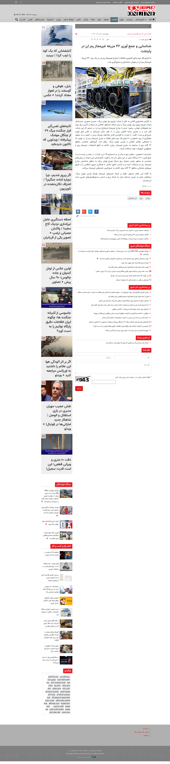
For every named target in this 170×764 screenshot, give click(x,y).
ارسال (79, 391)
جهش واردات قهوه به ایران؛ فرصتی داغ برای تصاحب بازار (51, 651)
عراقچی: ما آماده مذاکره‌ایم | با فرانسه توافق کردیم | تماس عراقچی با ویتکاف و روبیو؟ (118, 316)
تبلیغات (145, 738)
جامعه (106, 19)
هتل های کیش (54, 715)
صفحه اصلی (147, 34)
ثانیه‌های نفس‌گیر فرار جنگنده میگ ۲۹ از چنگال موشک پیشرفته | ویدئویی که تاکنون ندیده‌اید (115, 325)
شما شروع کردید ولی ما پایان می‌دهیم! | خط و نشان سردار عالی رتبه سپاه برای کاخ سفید (116, 308)
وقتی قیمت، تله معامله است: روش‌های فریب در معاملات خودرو (50, 569)
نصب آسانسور (53, 679)
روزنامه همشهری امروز (148, 2)
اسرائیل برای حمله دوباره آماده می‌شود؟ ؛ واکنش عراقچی (128, 312)
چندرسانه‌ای (39, 19)
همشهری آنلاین (140, 11)
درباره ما (145, 731)
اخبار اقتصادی (137, 34)
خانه (152, 19)
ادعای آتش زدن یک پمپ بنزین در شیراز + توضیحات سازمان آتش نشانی (123, 320)
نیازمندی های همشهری (132, 2)
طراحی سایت (49, 703)
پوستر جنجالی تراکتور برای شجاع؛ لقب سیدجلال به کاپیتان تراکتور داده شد (122, 258)
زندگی (86, 19)
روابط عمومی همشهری (103, 2)
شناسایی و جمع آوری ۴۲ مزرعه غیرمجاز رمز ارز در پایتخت (116, 48)
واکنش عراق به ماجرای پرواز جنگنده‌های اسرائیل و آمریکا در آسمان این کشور (121, 303)
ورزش (58, 19)
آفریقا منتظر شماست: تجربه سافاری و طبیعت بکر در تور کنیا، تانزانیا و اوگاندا (50, 638)
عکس (30, 19)
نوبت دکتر (51, 697)
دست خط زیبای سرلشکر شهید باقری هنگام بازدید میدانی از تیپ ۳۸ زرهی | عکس (119, 271)
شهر (99, 19)
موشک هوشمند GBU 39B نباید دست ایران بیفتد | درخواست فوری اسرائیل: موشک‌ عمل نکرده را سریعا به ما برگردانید (50, 497)
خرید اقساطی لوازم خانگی (58, 702)
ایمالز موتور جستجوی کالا (61, 700)
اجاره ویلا (57, 688)
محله (93, 19)
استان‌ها (50, 19)
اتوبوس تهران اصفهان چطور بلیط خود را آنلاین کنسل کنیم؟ (50, 603)
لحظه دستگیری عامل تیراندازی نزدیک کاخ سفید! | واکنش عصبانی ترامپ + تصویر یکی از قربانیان (57, 228)
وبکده (50, 688)
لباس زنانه (66, 691)
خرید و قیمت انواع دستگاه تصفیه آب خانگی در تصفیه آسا (51, 615)
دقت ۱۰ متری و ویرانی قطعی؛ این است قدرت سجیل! (58, 464)
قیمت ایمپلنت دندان (57, 685)
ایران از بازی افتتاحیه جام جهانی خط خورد (134, 263)
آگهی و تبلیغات (117, 2)
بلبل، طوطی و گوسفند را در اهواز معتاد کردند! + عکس (57, 91)
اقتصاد (114, 19)
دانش (78, 19)
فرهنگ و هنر (69, 19)
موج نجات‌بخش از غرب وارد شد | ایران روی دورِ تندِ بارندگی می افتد (124, 333)
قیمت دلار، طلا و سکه (140, 734)
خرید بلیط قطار (54, 706)
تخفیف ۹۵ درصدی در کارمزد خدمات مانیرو (51, 556)
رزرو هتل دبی (65, 679)
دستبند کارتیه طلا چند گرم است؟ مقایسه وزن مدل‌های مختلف (50, 580)
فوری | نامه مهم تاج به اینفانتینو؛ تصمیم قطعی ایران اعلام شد (126, 267)
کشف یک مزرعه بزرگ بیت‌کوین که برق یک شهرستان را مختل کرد (125, 345)
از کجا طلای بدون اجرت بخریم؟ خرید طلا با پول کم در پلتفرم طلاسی (50, 626)
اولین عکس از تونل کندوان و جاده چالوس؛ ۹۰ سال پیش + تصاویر (58, 275)
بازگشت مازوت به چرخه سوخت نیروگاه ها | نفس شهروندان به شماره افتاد (122, 238)
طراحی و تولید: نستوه (86, 760)
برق (141, 198)
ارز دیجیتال (132, 198)
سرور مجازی (56, 691)
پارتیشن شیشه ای (51, 694)
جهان (122, 19)
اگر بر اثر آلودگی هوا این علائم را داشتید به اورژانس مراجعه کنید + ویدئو (58, 368)
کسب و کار (21, 19)
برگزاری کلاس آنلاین (56, 712)
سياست (130, 19)
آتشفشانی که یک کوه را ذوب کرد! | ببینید (57, 53)
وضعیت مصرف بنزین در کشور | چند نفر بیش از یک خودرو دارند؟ (125, 230)
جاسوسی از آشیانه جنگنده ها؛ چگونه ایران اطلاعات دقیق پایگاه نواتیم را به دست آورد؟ (117, 329)
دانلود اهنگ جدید (63, 682)
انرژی (129, 34)
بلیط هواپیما (65, 706)
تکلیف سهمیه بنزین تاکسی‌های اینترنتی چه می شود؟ (129, 234)
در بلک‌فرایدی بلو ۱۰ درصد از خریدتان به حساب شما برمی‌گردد (51, 663)
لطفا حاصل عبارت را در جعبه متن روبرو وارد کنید (133, 380)
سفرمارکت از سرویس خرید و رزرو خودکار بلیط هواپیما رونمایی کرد (50, 592)
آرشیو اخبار (139, 19)
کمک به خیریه (58, 709)
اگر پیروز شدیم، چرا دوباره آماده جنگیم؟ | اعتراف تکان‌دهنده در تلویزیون (57, 182)
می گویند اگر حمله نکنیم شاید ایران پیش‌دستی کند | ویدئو (128, 275)
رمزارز (148, 198)
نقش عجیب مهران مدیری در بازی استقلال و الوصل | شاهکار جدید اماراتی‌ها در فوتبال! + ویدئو (57, 418)
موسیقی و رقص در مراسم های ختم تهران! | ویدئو (131, 280)
